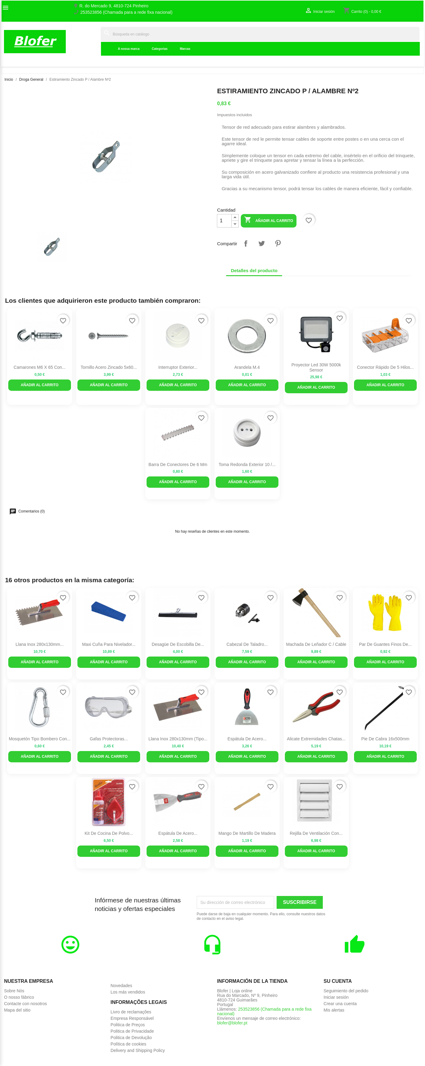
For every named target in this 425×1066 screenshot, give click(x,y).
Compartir (246, 243)
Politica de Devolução (131, 1037)
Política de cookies (128, 1044)
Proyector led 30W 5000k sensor (316, 367)
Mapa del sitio (17, 1010)
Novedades (121, 985)
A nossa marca (129, 48)
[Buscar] (260, 34)
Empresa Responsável (132, 1018)
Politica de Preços (127, 1024)
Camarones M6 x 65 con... (40, 367)
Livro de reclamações (130, 1011)
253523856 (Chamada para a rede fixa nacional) (126, 12)
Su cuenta (338, 981)
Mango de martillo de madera (247, 833)
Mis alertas (334, 1010)
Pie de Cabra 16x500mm (385, 738)
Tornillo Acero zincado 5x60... (109, 367)
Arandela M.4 (247, 367)
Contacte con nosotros (25, 1003)
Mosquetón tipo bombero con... (40, 738)
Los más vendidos (127, 992)
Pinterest (278, 243)
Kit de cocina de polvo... (108, 833)
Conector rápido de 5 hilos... (385, 367)
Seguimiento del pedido (346, 990)
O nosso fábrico (19, 997)
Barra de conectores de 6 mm (177, 464)
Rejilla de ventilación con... (316, 833)
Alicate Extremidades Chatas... (316, 738)
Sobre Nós (14, 990)
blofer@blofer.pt (232, 1022)
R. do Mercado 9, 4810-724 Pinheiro (113, 6)
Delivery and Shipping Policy (137, 1050)
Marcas (185, 48)
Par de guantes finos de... (385, 644)
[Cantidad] (224, 221)
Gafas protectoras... (109, 738)
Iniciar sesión (336, 997)
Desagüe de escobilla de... (178, 644)
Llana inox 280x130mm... (40, 644)
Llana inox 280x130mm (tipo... (177, 738)
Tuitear (261, 243)
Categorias (160, 48)
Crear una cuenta (340, 1003)
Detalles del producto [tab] (254, 270)
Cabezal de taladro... (246, 644)
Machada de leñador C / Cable (316, 644)
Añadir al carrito (268, 220)
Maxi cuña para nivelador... (108, 644)
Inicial (90, 41)
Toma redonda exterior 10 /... (246, 464)
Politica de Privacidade (132, 1031)
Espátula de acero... (247, 738)
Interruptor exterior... (178, 367)
